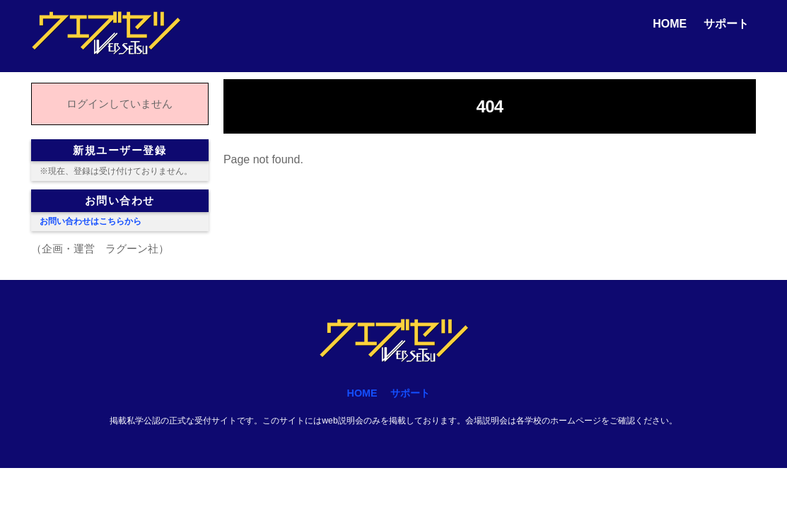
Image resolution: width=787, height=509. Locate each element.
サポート (726, 24)
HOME (670, 24)
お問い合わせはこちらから (90, 221)
